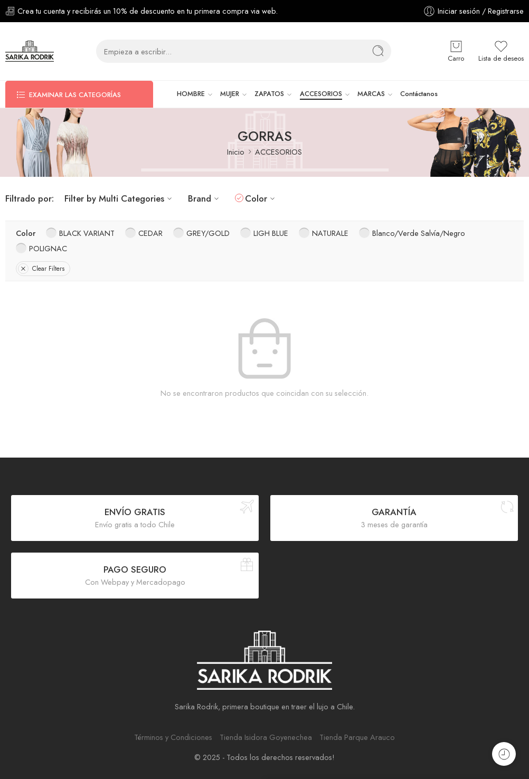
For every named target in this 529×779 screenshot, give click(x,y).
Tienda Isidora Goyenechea (266, 737)
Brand (205, 198)
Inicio (235, 151)
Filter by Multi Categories (119, 198)
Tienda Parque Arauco (357, 737)
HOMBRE (191, 94)
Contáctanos (419, 94)
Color (261, 198)
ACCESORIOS (321, 94)
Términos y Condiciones (173, 737)
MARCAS (371, 94)
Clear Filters (41, 268)
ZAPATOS (269, 94)
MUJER (229, 94)
